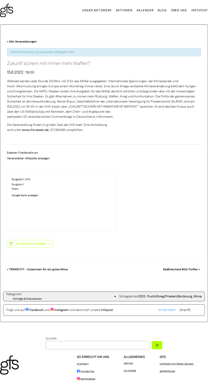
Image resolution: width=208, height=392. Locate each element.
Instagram (60, 310)
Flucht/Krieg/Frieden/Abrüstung (169, 296)
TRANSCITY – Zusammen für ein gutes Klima (37, 269)
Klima (198, 296)
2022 (141, 296)
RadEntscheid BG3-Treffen (181, 269)
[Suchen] (157, 345)
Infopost (107, 310)
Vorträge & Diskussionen (27, 299)
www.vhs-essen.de (35, 130)
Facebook (34, 310)
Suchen (51, 339)
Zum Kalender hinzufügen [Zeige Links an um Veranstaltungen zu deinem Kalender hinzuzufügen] (30, 244)
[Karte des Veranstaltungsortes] (86, 201)
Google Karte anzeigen (25, 195)
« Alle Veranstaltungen (22, 42)
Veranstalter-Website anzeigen (28, 158)
